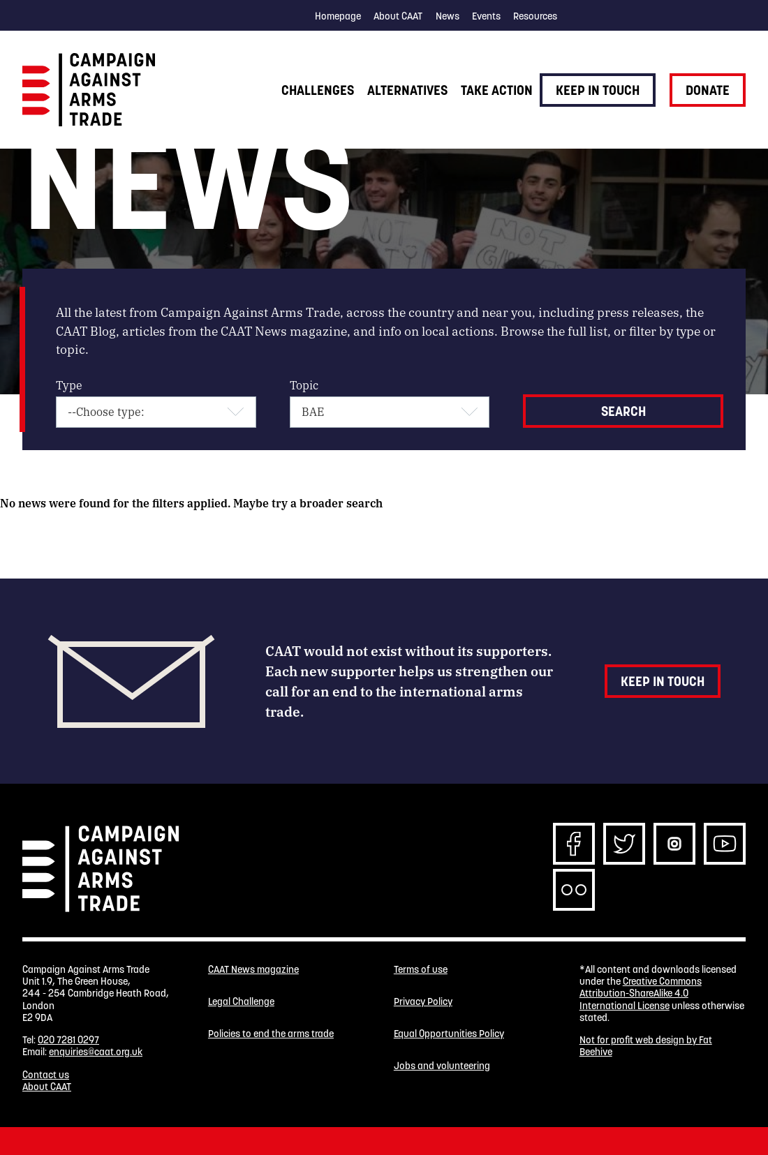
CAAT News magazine (253, 970)
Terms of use (421, 970)
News (447, 16)
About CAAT (398, 16)
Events (486, 16)
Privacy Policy (423, 1002)
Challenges (317, 90)
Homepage (338, 16)
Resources (535, 16)
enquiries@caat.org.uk (95, 1051)
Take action (497, 90)
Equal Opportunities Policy (449, 1034)
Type (69, 385)
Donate (708, 90)
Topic (304, 385)
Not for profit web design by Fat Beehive (645, 1046)
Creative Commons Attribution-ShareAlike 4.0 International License (640, 993)
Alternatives (407, 90)
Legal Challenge (241, 1002)
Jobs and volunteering (442, 1066)
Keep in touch (598, 90)
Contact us (45, 1074)
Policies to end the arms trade (271, 1034)
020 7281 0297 (68, 1040)
